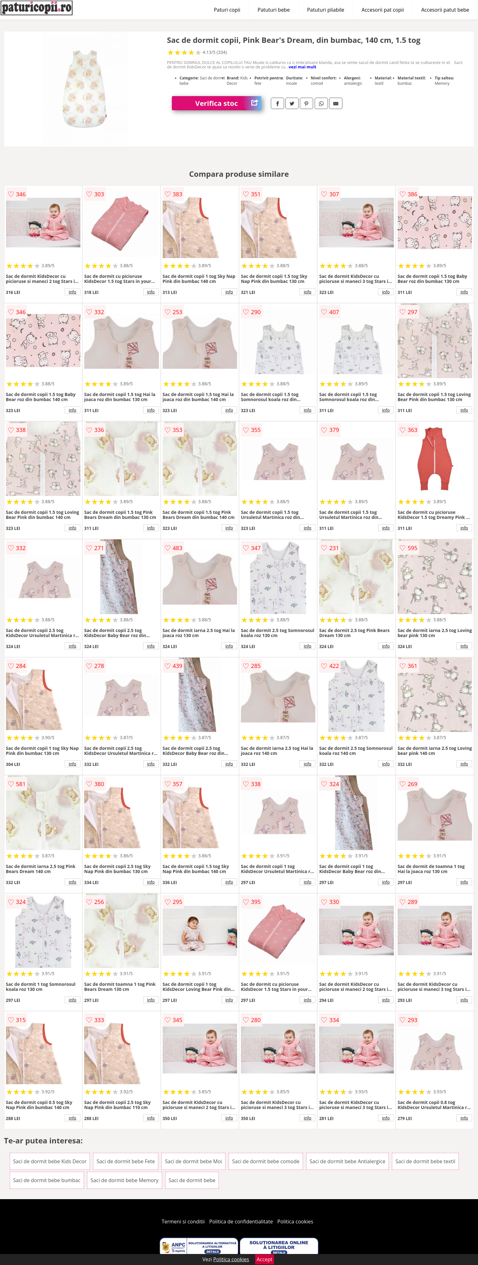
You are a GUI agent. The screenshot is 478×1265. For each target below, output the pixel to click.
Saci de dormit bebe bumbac (47, 1180)
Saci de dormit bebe (192, 1180)
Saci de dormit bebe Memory (124, 1180)
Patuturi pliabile (325, 9)
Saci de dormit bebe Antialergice (347, 1161)
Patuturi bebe (274, 9)
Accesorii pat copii (383, 9)
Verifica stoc (228, 103)
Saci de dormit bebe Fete (125, 1161)
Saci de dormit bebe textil (425, 1161)
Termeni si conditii (183, 1221)
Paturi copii (227, 9)
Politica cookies (295, 1221)
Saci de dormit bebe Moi (193, 1161)
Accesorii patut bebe (445, 9)
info (72, 292)
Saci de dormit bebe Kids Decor (50, 1161)
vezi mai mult (303, 67)
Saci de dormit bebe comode (265, 1161)
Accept (264, 1259)
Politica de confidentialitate (241, 1221)
